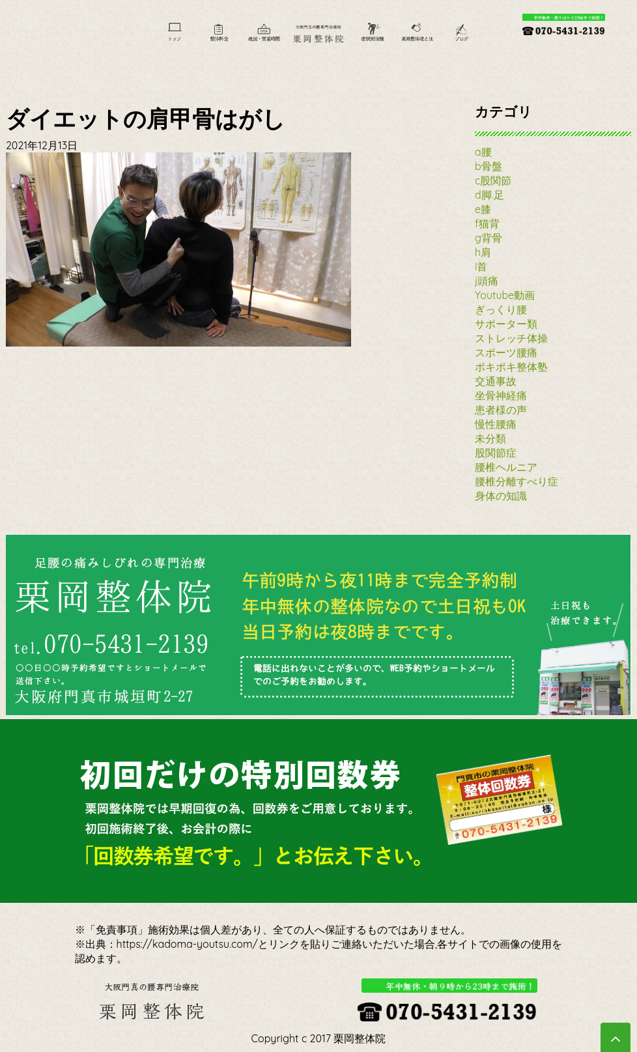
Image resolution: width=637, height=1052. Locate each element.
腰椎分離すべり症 (516, 481)
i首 (481, 266)
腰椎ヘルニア (506, 467)
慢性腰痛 (496, 424)
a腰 (483, 151)
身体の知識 (501, 495)
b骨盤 (488, 166)
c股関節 (493, 180)
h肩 (483, 252)
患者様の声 (501, 409)
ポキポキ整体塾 (511, 366)
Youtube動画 (505, 295)
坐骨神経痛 (501, 395)
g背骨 (488, 237)
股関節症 (496, 452)
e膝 (483, 209)
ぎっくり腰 (501, 309)
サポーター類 (506, 323)
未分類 (490, 438)
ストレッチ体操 (511, 338)
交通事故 (496, 381)
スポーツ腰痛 (506, 352)
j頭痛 (486, 280)
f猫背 (487, 223)
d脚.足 (489, 194)
